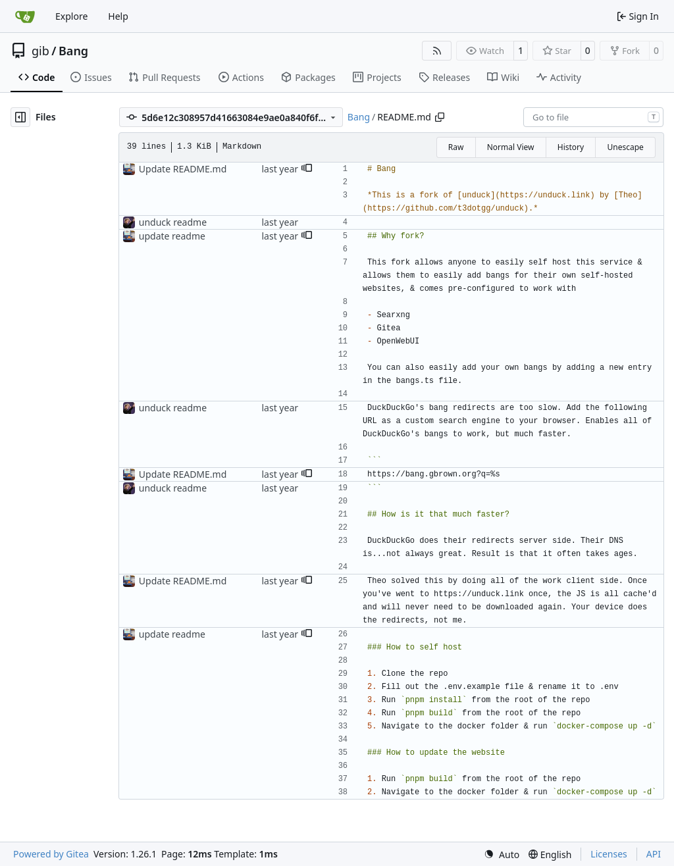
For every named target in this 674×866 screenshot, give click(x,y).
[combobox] (593, 117)
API (653, 854)
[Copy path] (439, 117)
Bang (73, 50)
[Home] (25, 16)
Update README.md (183, 169)
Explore (71, 16)
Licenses (608, 854)
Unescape (625, 147)
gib (40, 50)
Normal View (510, 147)
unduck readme (173, 222)
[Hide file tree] (20, 117)
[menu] (501, 854)
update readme (172, 236)
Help (118, 16)
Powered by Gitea (51, 854)
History (570, 147)
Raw (456, 147)
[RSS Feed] (437, 51)
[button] (306, 169)
